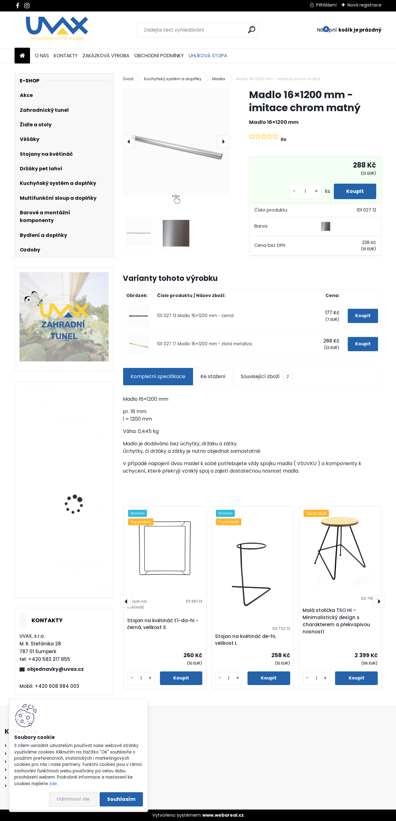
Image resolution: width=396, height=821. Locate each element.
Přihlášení (326, 5)
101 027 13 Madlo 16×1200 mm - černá (195, 316)
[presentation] (129, 141)
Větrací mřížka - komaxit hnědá (73, 420)
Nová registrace (364, 5)
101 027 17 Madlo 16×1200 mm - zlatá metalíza (204, 344)
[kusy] (305, 191)
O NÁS (42, 55)
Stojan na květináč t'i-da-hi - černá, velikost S (162, 624)
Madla (218, 79)
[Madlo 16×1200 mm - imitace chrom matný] (176, 141)
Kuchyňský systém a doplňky (172, 79)
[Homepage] (22, 56)
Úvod (128, 79)
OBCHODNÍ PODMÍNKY (159, 55)
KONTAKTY (66, 55)
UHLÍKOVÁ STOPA (208, 55)
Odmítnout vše (73, 799)
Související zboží (267, 376)
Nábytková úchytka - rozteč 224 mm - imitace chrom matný (82, 567)
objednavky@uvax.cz (55, 669)
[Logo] (57, 30)
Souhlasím (121, 799)
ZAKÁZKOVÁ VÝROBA (106, 55)
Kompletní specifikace (158, 376)
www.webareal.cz (223, 815)
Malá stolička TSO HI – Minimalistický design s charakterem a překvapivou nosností (336, 621)
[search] (251, 29)
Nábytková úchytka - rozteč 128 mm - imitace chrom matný (81, 492)
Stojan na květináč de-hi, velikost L (245, 640)
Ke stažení (213, 376)
